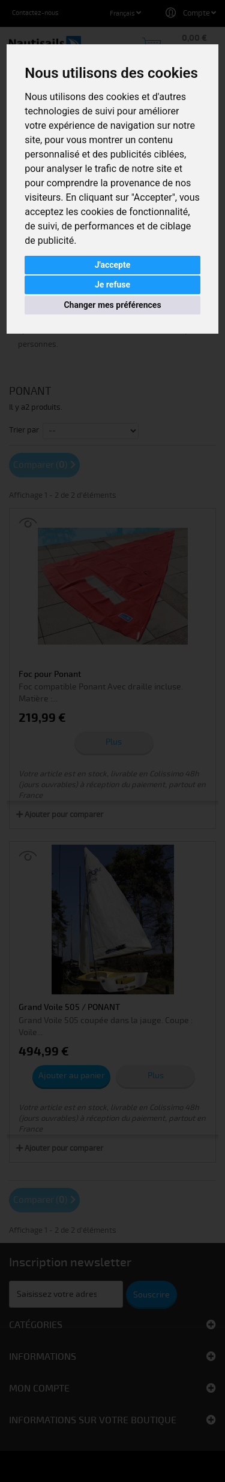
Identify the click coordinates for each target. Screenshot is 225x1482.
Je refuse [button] (112, 284)
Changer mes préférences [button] (112, 305)
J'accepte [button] (113, 265)
